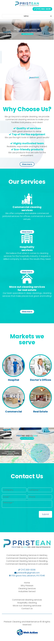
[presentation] (21, 516)
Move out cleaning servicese (27, 605)
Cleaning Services (27, 588)
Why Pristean (27, 585)
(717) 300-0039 (42, 9)
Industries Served (27, 591)
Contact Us (27, 608)
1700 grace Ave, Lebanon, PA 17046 (27, 575)
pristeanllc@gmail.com (27, 572)
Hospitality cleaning (27, 602)
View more (27, 164)
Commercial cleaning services (27, 599)
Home (27, 582)
